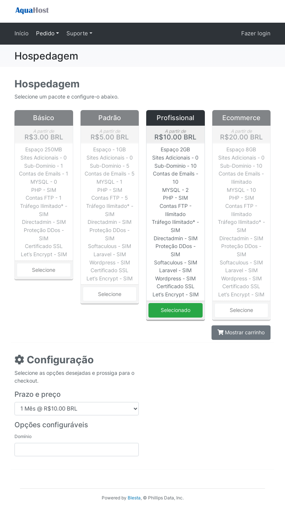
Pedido (46, 33)
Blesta (134, 498)
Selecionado (175, 310)
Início (21, 33)
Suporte (77, 33)
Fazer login (256, 33)
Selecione (43, 270)
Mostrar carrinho (241, 332)
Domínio (23, 436)
